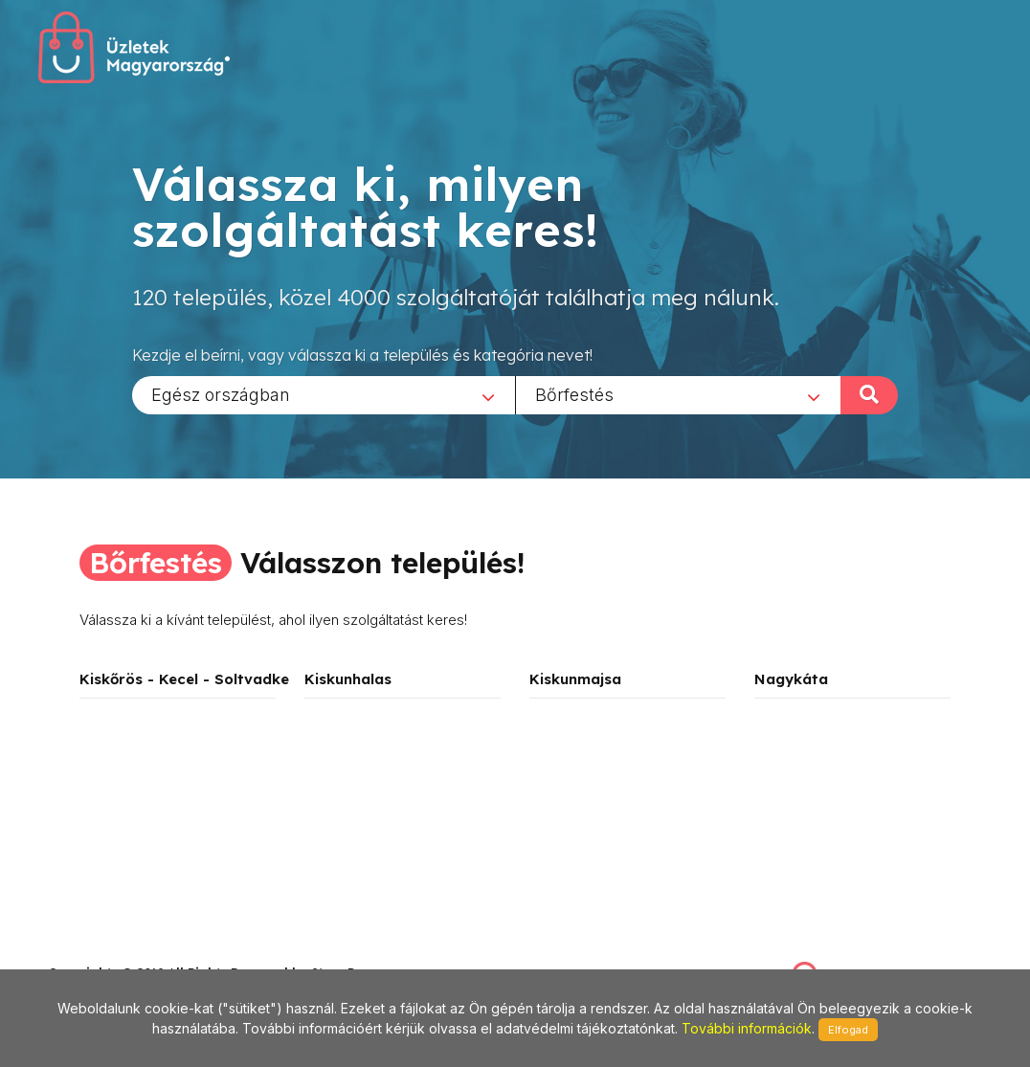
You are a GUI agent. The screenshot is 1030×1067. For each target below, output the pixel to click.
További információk (747, 1028)
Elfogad (848, 1029)
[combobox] (323, 394)
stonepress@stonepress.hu (125, 952)
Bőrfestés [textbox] (574, 394)
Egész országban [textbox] (220, 394)
